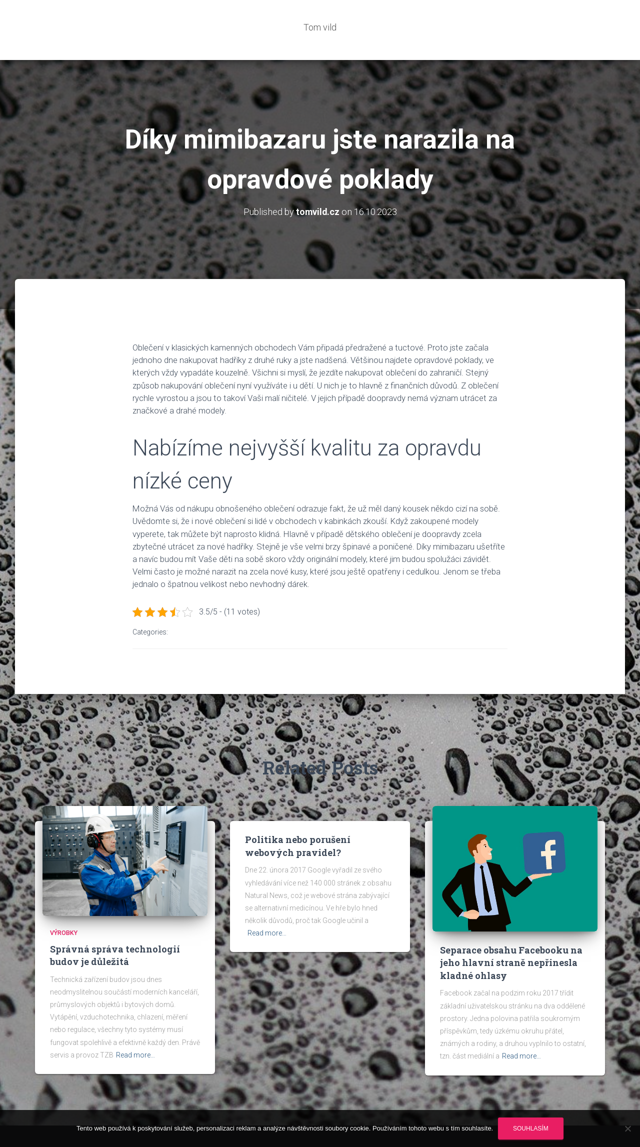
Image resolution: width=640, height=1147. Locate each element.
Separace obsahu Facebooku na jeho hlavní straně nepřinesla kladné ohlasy (511, 933)
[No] (627, 1129)
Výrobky (64, 902)
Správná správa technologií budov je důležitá (115, 925)
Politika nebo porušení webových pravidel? (297, 816)
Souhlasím (530, 1128)
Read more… (135, 1025)
